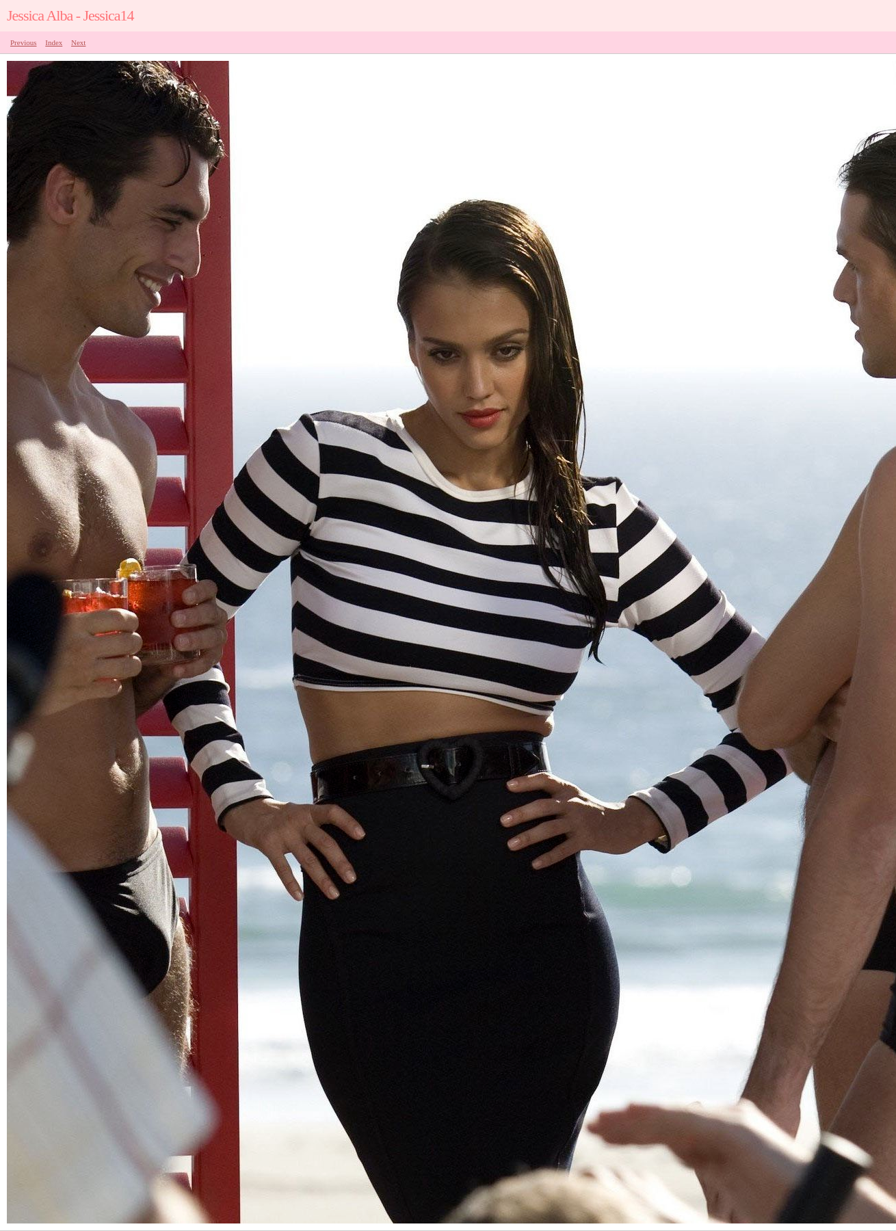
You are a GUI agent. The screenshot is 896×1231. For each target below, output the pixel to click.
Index (53, 42)
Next (78, 42)
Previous (23, 42)
